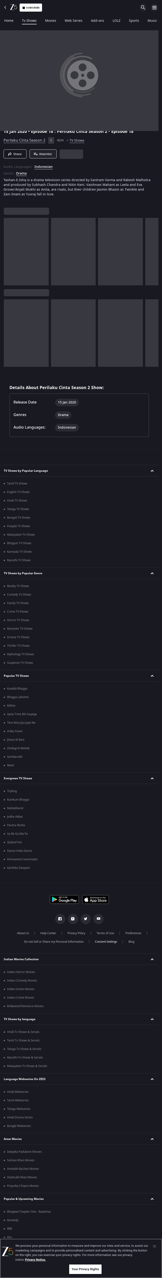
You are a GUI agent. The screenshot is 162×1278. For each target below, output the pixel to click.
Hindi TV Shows (17, 500)
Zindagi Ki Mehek (18, 748)
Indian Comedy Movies (22, 980)
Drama (21, 173)
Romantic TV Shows (20, 629)
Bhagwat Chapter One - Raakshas (29, 1212)
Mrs (9, 1237)
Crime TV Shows (17, 612)
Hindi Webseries (18, 1092)
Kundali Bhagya (17, 688)
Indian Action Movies (20, 989)
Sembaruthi (14, 757)
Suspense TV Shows (20, 663)
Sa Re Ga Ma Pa (17, 834)
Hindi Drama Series (20, 1117)
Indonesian (43, 167)
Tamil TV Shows (17, 483)
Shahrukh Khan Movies (22, 1177)
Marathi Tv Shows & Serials (25, 1057)
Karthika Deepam (18, 868)
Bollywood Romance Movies (25, 1006)
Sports (134, 20)
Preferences (133, 933)
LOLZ (116, 20)
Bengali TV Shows (18, 518)
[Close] (154, 1246)
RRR (9, 1229)
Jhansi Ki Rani (15, 740)
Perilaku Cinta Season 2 (24, 140)
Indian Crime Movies (20, 997)
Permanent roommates (22, 859)
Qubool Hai (14, 842)
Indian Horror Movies (21, 972)
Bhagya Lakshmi (18, 697)
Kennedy (12, 1220)
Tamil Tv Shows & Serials (23, 1040)
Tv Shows (29, 20)
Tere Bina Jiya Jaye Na (21, 723)
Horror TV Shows (18, 620)
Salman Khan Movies (20, 1160)
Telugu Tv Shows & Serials (24, 1049)
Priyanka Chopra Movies (23, 1186)
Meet (10, 765)
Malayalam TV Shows (21, 535)
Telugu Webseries (18, 1109)
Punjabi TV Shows (18, 526)
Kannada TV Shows (19, 552)
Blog (131, 942)
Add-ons (97, 20)
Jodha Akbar (15, 817)
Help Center (48, 933)
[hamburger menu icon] (154, 7)
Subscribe (31, 7)
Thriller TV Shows (18, 646)
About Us (23, 933)
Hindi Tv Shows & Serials (23, 1032)
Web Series (73, 20)
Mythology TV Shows (20, 654)
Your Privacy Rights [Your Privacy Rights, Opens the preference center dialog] (85, 1269)
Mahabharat (15, 808)
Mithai (11, 706)
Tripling (12, 791)
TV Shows (76, 140)
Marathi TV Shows (19, 560)
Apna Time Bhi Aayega (22, 714)
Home (8, 20)
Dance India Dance (19, 851)
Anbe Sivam (15, 731)
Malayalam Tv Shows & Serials (27, 1066)
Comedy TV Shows (19, 594)
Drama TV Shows (18, 637)
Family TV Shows (18, 603)
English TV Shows (18, 492)
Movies (50, 20)
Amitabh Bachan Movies (23, 1169)
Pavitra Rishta (16, 825)
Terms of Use (105, 933)
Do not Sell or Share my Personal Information (54, 942)
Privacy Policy (76, 933)
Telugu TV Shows (18, 509)
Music (152, 20)
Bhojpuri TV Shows (19, 543)
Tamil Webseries (18, 1100)
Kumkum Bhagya (18, 800)
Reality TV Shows (18, 586)
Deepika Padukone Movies (24, 1152)
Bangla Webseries (19, 1126)
